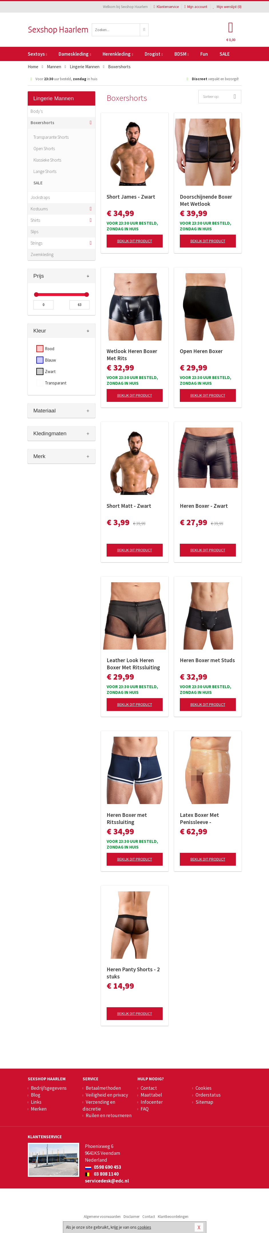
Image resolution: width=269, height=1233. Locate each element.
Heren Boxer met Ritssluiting (127, 818)
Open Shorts (44, 148)
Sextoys (37, 54)
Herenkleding (118, 54)
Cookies (204, 1088)
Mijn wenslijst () (227, 6)
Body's (37, 111)
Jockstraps (40, 197)
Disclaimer (131, 1216)
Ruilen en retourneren (108, 1115)
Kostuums (39, 208)
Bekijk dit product (134, 240)
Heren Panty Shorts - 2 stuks (133, 973)
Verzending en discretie (99, 1105)
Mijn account (195, 6)
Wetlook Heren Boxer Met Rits (132, 355)
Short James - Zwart (131, 196)
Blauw (50, 360)
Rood (49, 348)
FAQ (145, 1109)
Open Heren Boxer (201, 351)
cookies (144, 1227)
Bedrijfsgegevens (49, 1088)
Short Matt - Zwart (129, 505)
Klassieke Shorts (47, 160)
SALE (225, 54)
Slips (34, 231)
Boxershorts (42, 122)
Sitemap (204, 1102)
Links (36, 1102)
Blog (35, 1095)
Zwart (50, 371)
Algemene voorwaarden (102, 1216)
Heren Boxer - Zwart (204, 505)
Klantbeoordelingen (173, 1216)
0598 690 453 (103, 1167)
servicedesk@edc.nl (107, 1181)
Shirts (35, 220)
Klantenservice (166, 6)
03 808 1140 (102, 1174)
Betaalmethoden (103, 1088)
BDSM (181, 54)
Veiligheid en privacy (107, 1095)
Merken (39, 1109)
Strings (36, 243)
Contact (149, 1088)
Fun (204, 54)
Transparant (56, 383)
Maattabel (151, 1095)
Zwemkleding (42, 254)
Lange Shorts (44, 171)
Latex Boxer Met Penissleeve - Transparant (199, 818)
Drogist (154, 54)
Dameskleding (75, 54)
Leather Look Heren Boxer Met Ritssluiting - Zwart (133, 664)
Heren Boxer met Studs (207, 660)
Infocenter (152, 1102)
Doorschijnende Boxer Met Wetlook (206, 200)
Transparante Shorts (51, 137)
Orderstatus (208, 1095)
